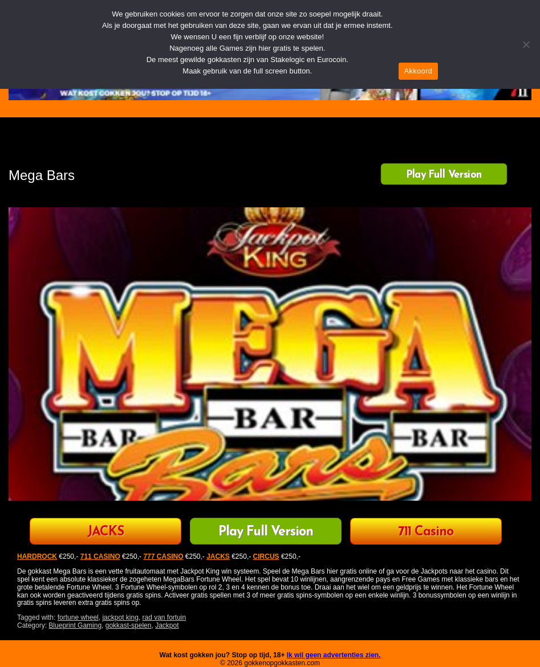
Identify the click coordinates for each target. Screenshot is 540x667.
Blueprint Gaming (74, 625)
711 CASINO (100, 556)
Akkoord (418, 71)
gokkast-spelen (128, 625)
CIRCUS (266, 556)
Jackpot (166, 625)
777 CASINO (163, 556)
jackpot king (120, 617)
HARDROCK (37, 556)
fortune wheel (78, 617)
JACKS (105, 532)
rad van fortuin (164, 617)
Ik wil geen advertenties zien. (334, 655)
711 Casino (425, 532)
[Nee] (525, 44)
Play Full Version (444, 175)
